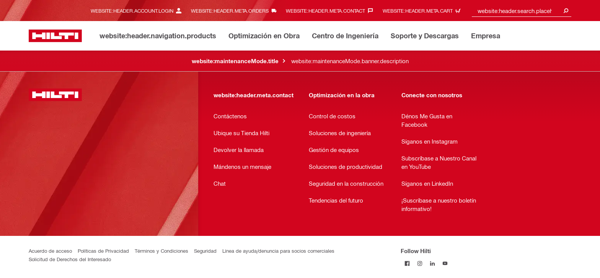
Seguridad (205, 250)
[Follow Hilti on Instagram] (419, 263)
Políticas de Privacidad (103, 250)
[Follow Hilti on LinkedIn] (432, 263)
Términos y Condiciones (161, 250)
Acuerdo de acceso (50, 250)
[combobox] (521, 10)
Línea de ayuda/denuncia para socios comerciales (278, 250)
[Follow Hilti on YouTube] (445, 263)
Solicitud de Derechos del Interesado (70, 259)
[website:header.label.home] (55, 35)
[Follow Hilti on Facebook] (407, 263)
